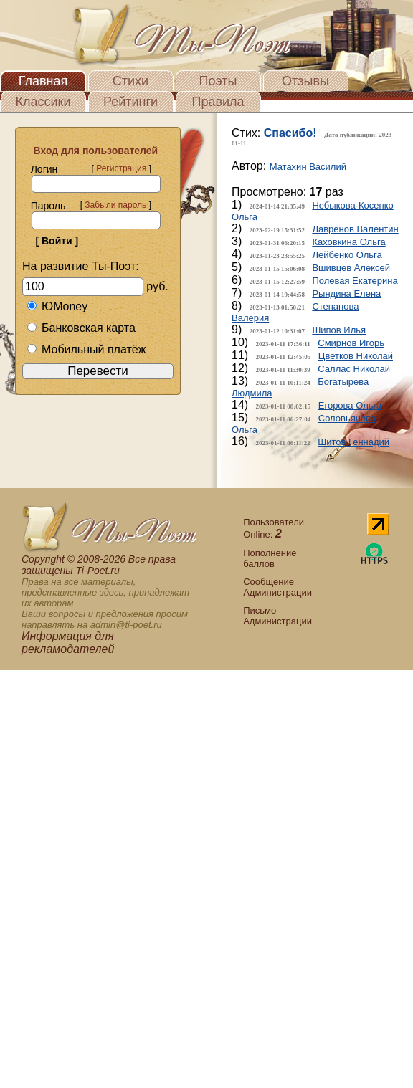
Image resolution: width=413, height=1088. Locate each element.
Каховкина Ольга (348, 242)
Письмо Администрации (277, 615)
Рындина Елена (346, 293)
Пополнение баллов (269, 558)
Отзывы (305, 81)
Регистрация (121, 168)
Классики (43, 102)
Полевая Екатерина (354, 280)
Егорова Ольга (349, 405)
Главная (43, 81)
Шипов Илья (339, 330)
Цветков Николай (355, 355)
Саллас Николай (354, 368)
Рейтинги (130, 102)
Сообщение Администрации (277, 587)
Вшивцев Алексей (351, 267)
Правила (217, 102)
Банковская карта (81, 328)
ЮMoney (57, 306)
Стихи (130, 81)
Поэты (218, 81)
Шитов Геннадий (353, 441)
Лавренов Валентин (355, 229)
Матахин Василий (308, 166)
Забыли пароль (115, 205)
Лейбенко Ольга (346, 254)
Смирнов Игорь (351, 343)
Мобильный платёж (86, 349)
